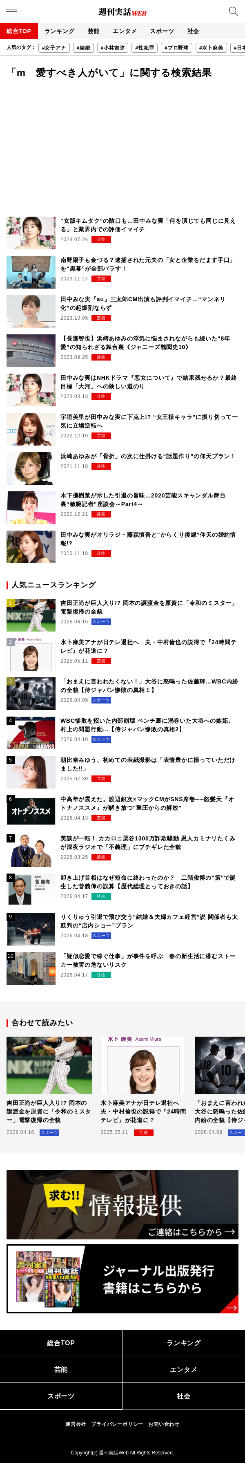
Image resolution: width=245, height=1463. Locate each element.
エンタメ (125, 31)
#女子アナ (54, 48)
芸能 (94, 31)
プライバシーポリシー (117, 1424)
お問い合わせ (164, 1424)
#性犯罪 (144, 48)
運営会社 (75, 1424)
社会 (193, 31)
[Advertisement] (122, 151)
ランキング (60, 31)
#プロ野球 (177, 48)
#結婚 (83, 48)
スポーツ (162, 31)
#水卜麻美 (211, 48)
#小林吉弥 (113, 48)
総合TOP (19, 31)
